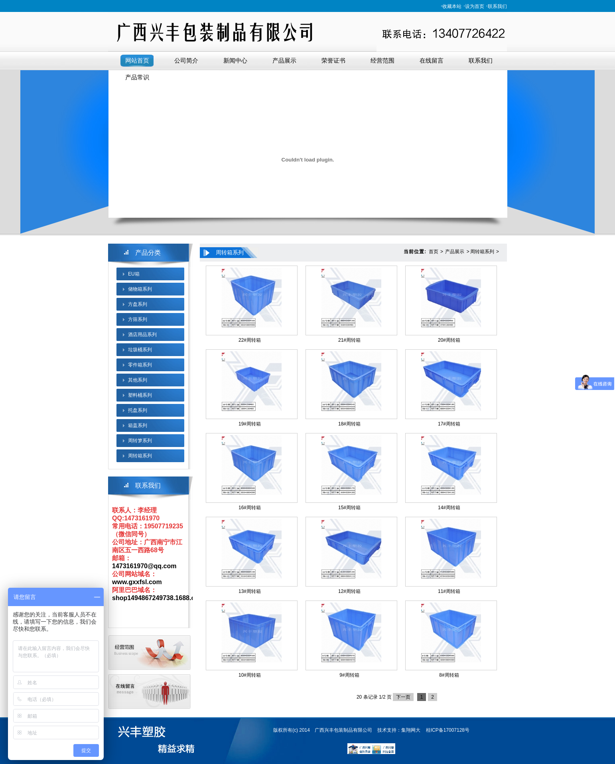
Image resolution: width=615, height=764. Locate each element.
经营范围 (382, 60)
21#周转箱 (349, 340)
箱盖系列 (137, 425)
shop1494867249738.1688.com (158, 598)
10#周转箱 (250, 675)
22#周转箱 (250, 340)
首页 (433, 251)
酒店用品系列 (142, 334)
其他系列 (137, 380)
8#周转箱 (449, 675)
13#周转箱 (250, 591)
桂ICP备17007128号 (447, 730)
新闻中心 (235, 60)
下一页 (403, 697)
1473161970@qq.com (144, 566)
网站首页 (137, 60)
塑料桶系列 (140, 395)
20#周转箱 (449, 340)
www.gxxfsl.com (137, 582)
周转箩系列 (140, 440)
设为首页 (474, 6)
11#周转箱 (449, 591)
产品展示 (284, 60)
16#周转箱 (250, 507)
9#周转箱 (349, 675)
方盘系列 (137, 304)
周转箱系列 (140, 456)
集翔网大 (410, 730)
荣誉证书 (333, 60)
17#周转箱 (449, 424)
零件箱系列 (140, 365)
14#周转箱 (449, 507)
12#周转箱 (349, 591)
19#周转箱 (250, 424)
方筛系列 (137, 319)
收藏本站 (451, 6)
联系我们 (497, 6)
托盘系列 (137, 410)
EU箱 (134, 274)
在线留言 (432, 60)
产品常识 (137, 77)
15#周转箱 (349, 507)
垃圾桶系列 (140, 349)
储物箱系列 (140, 289)
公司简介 (186, 60)
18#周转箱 (349, 424)
